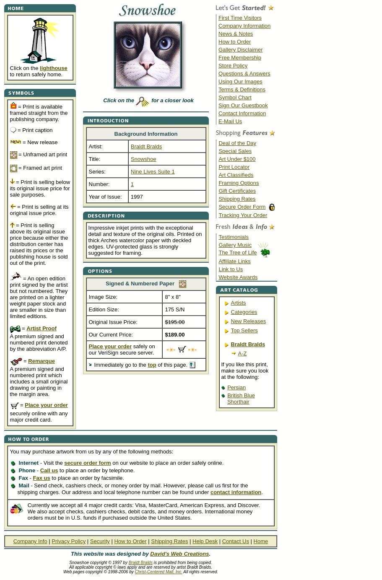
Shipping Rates (236, 199)
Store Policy (232, 65)
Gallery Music (235, 245)
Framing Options (238, 183)
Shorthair (238, 402)
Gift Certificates (237, 191)
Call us (49, 470)
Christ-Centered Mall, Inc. (158, 572)
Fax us (41, 478)
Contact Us (235, 541)
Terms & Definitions (241, 89)
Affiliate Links (234, 261)
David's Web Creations (179, 554)
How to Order (234, 42)
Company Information (244, 26)
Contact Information (242, 113)
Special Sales (235, 151)
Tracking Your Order (242, 215)
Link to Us (230, 269)
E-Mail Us (230, 121)
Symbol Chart (235, 97)
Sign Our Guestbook (243, 105)
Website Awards (237, 277)
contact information (235, 492)
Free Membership (239, 57)
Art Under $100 (236, 159)
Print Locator (233, 167)
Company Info (30, 541)
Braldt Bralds (141, 562)
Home (261, 541)
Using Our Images (240, 81)
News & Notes (235, 34)
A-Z (242, 353)
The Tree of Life (237, 252)
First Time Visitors (240, 18)
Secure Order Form (241, 207)
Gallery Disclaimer (240, 50)
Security (100, 541)
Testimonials (233, 237)
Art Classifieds (235, 175)
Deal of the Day (237, 143)
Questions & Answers (244, 73)
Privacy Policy (69, 541)
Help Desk (205, 541)
